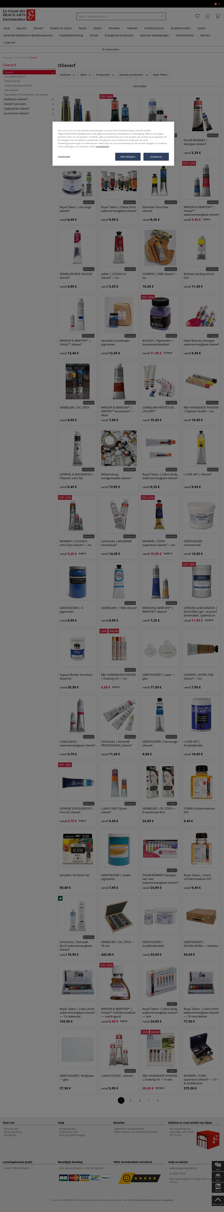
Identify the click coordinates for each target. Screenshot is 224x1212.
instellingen (64, 156)
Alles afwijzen (127, 156)
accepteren (156, 156)
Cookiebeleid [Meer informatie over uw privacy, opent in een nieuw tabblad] (102, 146)
